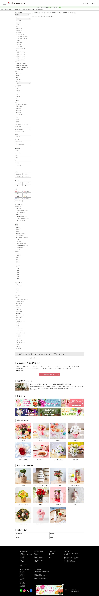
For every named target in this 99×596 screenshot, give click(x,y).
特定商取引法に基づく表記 (74, 589)
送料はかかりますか (38, 574)
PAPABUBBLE (19, 329)
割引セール (66, 556)
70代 (18, 276)
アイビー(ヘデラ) (19, 368)
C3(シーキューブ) (20, 315)
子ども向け (18, 255)
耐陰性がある (19, 106)
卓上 (17, 98)
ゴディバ (18, 307)
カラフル (26, 198)
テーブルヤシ (19, 44)
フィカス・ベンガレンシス (22, 36)
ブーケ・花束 (18, 126)
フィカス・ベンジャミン (21, 38)
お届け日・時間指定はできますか (40, 575)
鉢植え (16, 134)
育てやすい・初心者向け (21, 104)
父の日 (17, 290)
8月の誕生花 (22, 581)
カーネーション (18, 152)
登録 (60, 7)
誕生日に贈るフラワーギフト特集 (70, 558)
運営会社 (66, 589)
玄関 (17, 88)
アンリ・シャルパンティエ (22, 299)
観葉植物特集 (66, 562)
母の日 (17, 288)
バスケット (18, 85)
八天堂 (17, 327)
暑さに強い (18, 112)
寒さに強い (18, 110)
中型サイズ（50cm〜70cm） (22, 65)
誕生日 (35, 553)
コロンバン (18, 309)
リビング (18, 90)
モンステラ (18, 20)
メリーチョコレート (20, 342)
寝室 (17, 94)
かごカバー (18, 75)
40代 (18, 270)
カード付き (18, 208)
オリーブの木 (19, 42)
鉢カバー (17, 71)
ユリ (16, 167)
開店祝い (18, 231)
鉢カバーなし (19, 73)
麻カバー (18, 77)
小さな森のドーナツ (20, 321)
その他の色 (18, 200)
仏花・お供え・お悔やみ (38, 560)
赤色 (17, 191)
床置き (17, 100)
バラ (16, 160)
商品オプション (18, 206)
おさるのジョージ (20, 301)
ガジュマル (18, 22)
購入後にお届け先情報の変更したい (40, 578)
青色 (17, 198)
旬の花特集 (66, 554)
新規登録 (85, 3)
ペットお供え (20, 247)
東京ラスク (18, 323)
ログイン (93, 3)
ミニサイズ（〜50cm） (21, 63)
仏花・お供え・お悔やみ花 (22, 237)
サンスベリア (19, 30)
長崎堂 (17, 325)
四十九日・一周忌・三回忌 (23, 245)
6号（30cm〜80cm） (20, 58)
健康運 (17, 119)
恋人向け (18, 263)
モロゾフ (18, 346)
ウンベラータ (19, 28)
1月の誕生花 (22, 571)
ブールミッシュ (19, 334)
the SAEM (18, 313)
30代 (18, 268)
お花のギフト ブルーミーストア (7, 9)
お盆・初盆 (36, 561)
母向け (17, 253)
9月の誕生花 (22, 582)
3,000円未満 (18, 174)
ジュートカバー (19, 79)
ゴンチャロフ (19, 311)
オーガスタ (18, 32)
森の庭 (17, 344)
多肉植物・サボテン (20, 48)
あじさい (17, 150)
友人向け (18, 259)
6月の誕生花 (22, 578)
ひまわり (17, 162)
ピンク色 (26, 191)
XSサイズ (19, 182)
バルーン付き (19, 214)
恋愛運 (17, 121)
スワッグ (17, 139)
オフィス (18, 96)
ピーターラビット (20, 330)
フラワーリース (18, 141)
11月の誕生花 (22, 585)
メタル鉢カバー (19, 81)
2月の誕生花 (22, 572)
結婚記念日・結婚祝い (21, 233)
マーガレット (18, 165)
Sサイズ (27, 182)
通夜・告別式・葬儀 (21, 243)
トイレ (17, 92)
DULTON (18, 319)
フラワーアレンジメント (20, 131)
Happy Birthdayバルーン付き (23, 218)
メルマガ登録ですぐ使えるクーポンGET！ (48, 7)
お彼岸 (18, 249)
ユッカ (17, 26)
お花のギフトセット (19, 129)
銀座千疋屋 (18, 305)
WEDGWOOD (19, 303)
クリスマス (18, 292)
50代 (18, 272)
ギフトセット (22, 557)
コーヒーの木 (19, 46)
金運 (17, 117)
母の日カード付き (21, 212)
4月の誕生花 (22, 575)
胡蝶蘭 (16, 157)
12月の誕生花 (22, 586)
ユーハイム (18, 348)
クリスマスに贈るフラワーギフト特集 (71, 553)
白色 (25, 193)
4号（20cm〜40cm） (20, 54)
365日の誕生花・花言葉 (68, 560)
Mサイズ (18, 185)
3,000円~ (27, 174)
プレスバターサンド (20, 332)
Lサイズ (27, 185)
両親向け (18, 257)
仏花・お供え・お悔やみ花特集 (69, 561)
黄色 (25, 196)
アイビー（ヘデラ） (20, 34)
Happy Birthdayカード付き (22, 210)
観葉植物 (15, 9)
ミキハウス (18, 338)
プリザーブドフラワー (20, 144)
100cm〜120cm (19, 69)
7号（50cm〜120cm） (21, 60)
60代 (18, 274)
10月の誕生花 (22, 583)
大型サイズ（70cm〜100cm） (22, 67)
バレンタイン (19, 286)
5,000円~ (18, 176)
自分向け (18, 265)
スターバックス (19, 317)
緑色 (17, 193)
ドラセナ (18, 40)
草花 (16, 155)
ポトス (17, 24)
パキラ (19, 9)
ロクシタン (18, 336)
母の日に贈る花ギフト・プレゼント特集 (71, 557)
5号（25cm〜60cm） (20, 56)
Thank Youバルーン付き (22, 216)
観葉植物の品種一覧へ (49, 374)
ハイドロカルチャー (20, 114)
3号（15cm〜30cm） (20, 52)
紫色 (17, 196)
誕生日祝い (18, 227)
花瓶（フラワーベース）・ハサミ (22, 124)
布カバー (23, 83)
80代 (18, 278)
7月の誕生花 (22, 579)
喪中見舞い (19, 241)
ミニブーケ (17, 136)
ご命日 (18, 239)
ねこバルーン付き (21, 220)
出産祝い (18, 229)
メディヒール (19, 340)
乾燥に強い (18, 108)
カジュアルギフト (20, 235)
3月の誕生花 (22, 574)
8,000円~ (27, 176)
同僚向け (18, 261)
